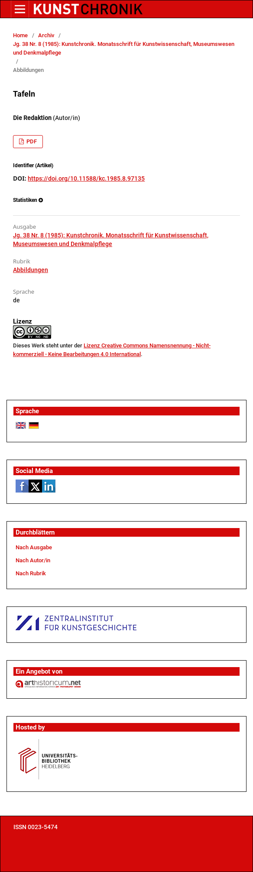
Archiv (46, 35)
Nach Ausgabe (34, 547)
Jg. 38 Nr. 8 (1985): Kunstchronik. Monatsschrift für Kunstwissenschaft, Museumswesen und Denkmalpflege (123, 48)
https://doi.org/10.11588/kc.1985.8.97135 (86, 178)
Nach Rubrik (31, 573)
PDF (31, 141)
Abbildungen (30, 269)
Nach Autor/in (33, 560)
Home (20, 35)
